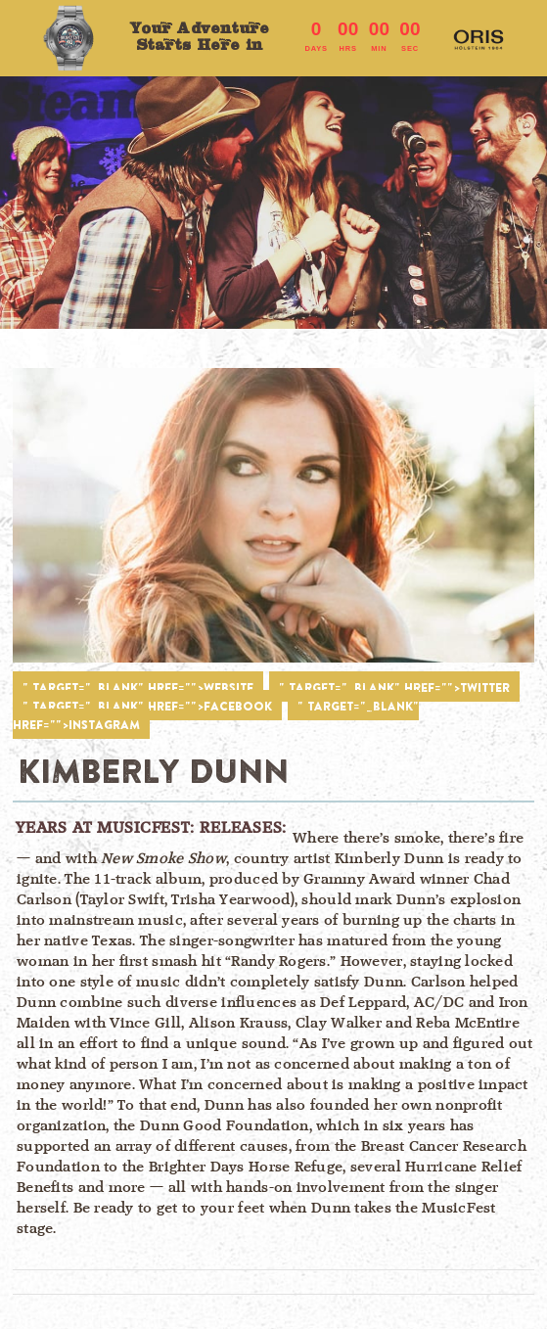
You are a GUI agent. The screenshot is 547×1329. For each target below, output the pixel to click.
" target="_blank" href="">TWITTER (394, 687)
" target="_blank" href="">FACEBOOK (147, 706)
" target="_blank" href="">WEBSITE (138, 687)
